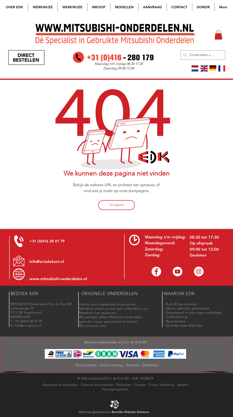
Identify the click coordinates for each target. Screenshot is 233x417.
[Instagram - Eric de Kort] (199, 271)
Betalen (183, 385)
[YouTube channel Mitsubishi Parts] (177, 271)
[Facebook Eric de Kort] (156, 271)
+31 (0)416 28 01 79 (47, 241)
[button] (124, 7)
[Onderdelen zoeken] (202, 55)
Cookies (140, 385)
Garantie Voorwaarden (97, 385)
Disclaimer (123, 385)
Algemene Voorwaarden (60, 385)
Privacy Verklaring (161, 385)
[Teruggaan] (116, 205)
